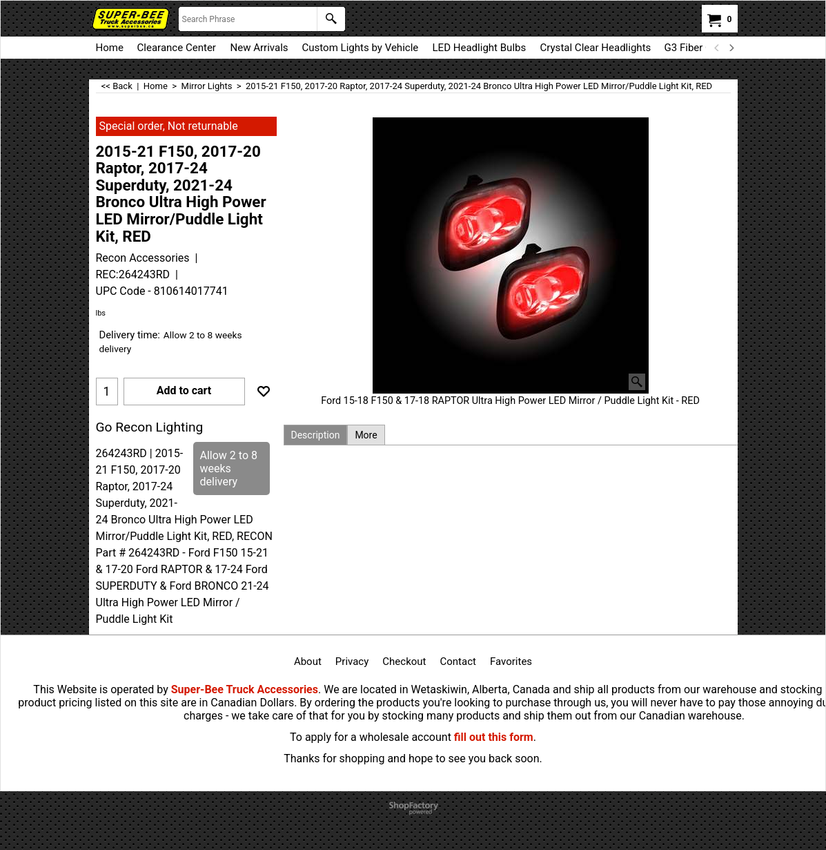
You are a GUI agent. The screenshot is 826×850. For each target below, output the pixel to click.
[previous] (717, 47)
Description (315, 435)
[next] (731, 47)
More (366, 435)
